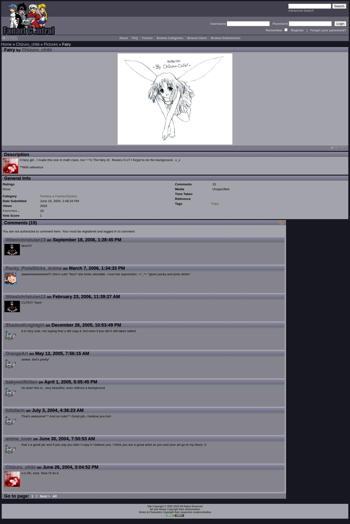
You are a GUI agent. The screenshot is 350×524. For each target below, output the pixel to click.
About (123, 38)
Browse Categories (170, 38)
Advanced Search (301, 10)
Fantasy (46, 196)
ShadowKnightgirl (25, 324)
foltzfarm (15, 410)
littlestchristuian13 (26, 239)
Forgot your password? (328, 30)
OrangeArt (17, 353)
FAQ (135, 38)
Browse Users (197, 38)
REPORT (338, 148)
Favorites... (11, 211)
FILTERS (10, 38)
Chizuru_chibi (27, 44)
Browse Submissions (225, 38)
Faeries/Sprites (66, 196)
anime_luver (19, 438)
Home (6, 44)
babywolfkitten (21, 381)
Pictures (51, 44)
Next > (45, 496)
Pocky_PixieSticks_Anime (34, 268)
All (54, 496)
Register (297, 30)
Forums (147, 38)
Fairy (215, 204)
